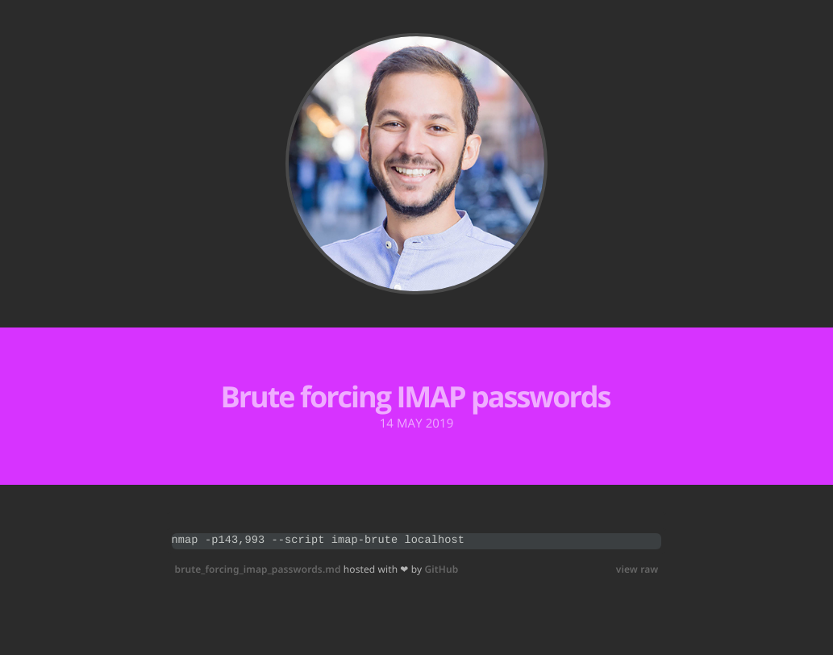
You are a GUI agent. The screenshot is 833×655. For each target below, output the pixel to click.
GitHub (441, 569)
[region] (417, 541)
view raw (637, 569)
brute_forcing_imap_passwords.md (259, 569)
